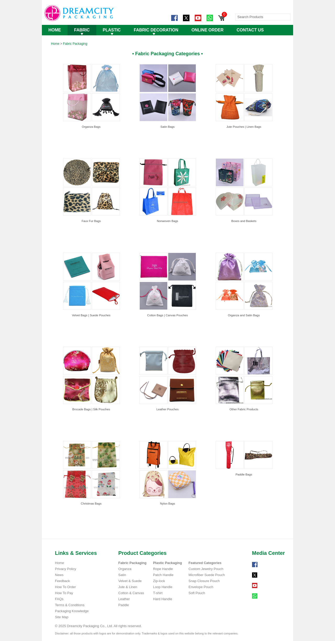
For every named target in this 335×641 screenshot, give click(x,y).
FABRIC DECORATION (156, 30)
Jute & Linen (127, 587)
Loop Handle (162, 587)
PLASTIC (112, 30)
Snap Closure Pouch (204, 581)
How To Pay (64, 593)
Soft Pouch (196, 593)
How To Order (65, 587)
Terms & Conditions (70, 605)
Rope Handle (163, 569)
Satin (122, 575)
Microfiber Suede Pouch (206, 575)
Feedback (62, 581)
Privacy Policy (65, 569)
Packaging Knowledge (72, 611)
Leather (124, 599)
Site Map (61, 617)
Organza (124, 569)
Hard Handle (162, 599)
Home (55, 44)
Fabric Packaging (75, 44)
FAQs (59, 599)
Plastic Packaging (167, 563)
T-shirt (158, 593)
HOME (54, 30)
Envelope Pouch (200, 587)
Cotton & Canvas (131, 593)
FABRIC (82, 30)
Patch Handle (163, 575)
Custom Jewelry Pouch (205, 569)
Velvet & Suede (130, 581)
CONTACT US (250, 30)
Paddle (123, 605)
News (59, 575)
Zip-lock (159, 581)
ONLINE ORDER (207, 30)
